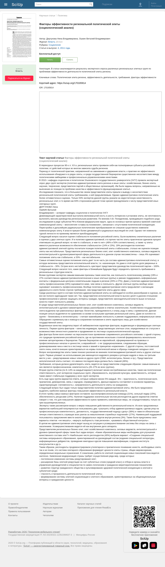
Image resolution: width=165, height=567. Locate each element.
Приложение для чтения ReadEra (94, 507)
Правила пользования (19, 511)
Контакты (12, 515)
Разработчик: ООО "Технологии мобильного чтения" (34, 532)
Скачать (69, 60)
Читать (50, 60)
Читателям (48, 515)
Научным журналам (53, 507)
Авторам (47, 511)
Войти (153, 3)
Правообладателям (18, 507)
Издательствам (50, 504)
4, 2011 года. (64, 48)
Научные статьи (47, 15)
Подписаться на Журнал (19, 78)
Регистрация (156, 6)
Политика (62, 15)
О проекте (13, 504)
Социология (55, 45)
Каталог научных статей (89, 504)
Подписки (107, 4)
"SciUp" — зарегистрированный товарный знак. (46, 546)
